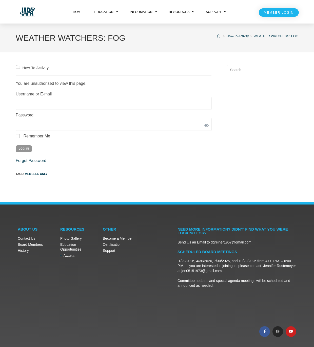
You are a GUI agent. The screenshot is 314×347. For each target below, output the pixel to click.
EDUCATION (106, 11)
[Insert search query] (262, 70)
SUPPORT (216, 11)
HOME (78, 12)
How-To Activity (36, 68)
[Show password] (205, 124)
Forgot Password (31, 160)
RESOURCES (181, 11)
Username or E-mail (34, 94)
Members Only (36, 173)
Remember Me (33, 136)
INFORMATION (143, 11)
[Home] (219, 36)
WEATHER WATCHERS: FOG (276, 36)
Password (24, 115)
